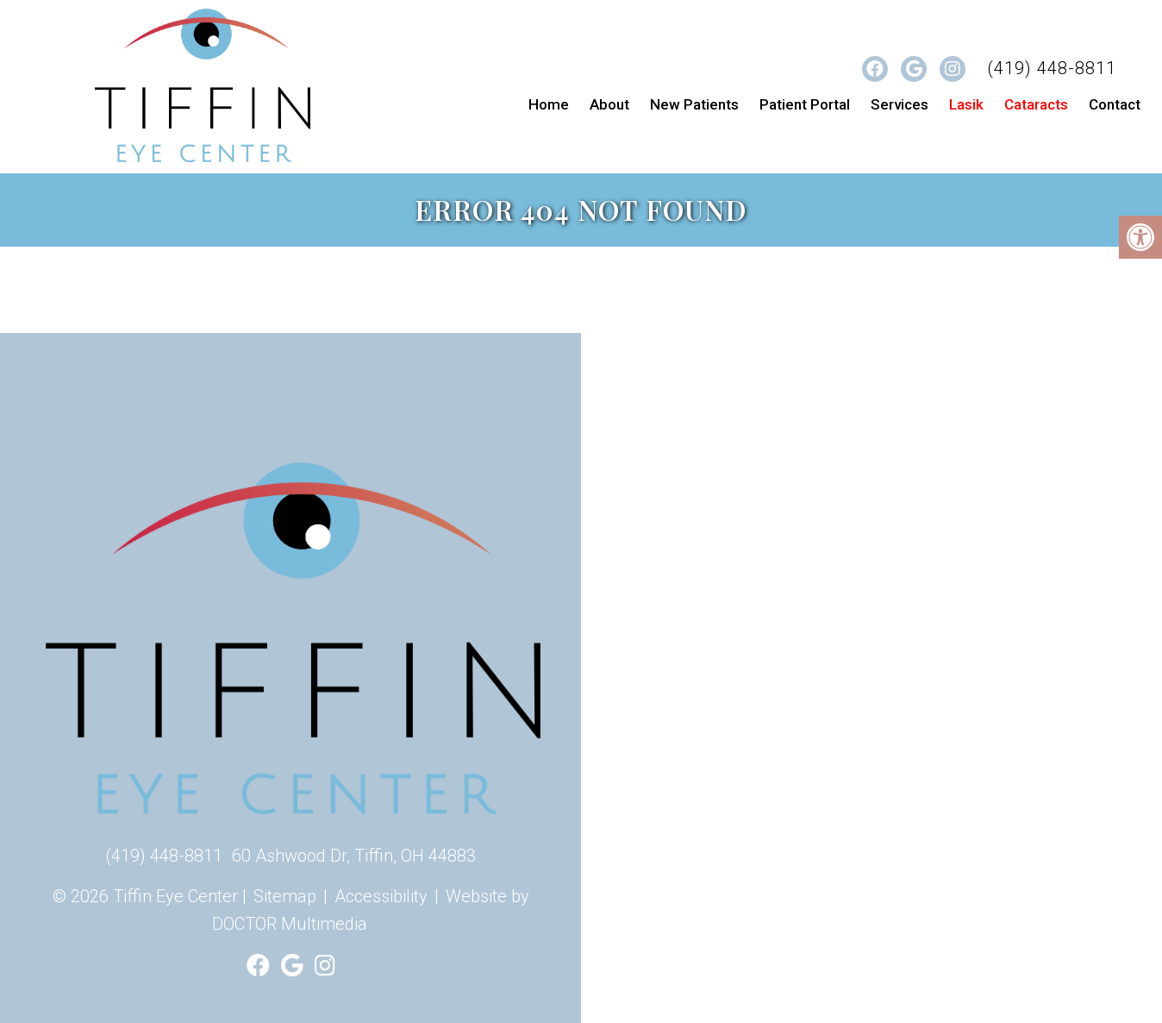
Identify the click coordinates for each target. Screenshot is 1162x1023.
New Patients (694, 104)
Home (548, 104)
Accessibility (381, 896)
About (609, 104)
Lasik (966, 104)
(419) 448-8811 (1051, 68)
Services (899, 104)
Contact (1114, 104)
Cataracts (1036, 104)
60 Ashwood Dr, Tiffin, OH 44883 (354, 855)
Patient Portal (804, 104)
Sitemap (284, 896)
